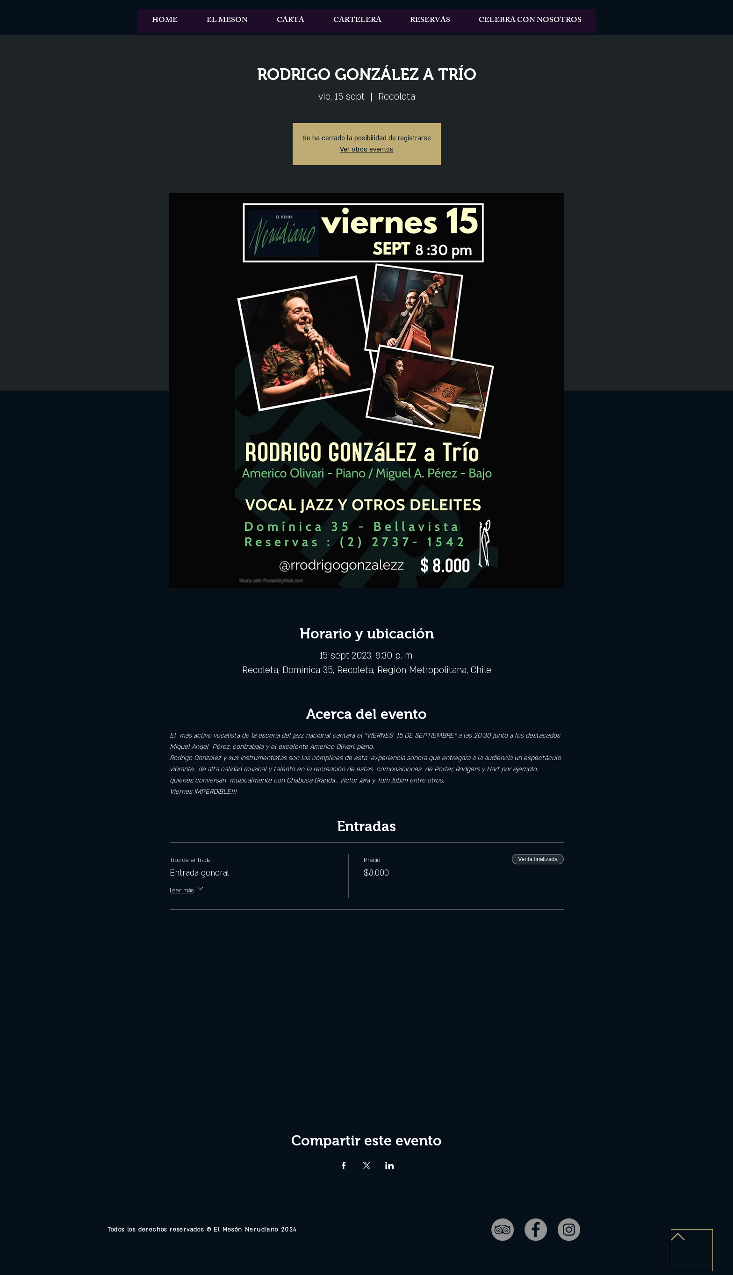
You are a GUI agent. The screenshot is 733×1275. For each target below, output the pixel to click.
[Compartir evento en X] (366, 1165)
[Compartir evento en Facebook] (343, 1165)
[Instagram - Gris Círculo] (569, 1229)
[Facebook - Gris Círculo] (536, 1229)
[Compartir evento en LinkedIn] (389, 1165)
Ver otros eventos (367, 149)
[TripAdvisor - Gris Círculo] (502, 1229)
